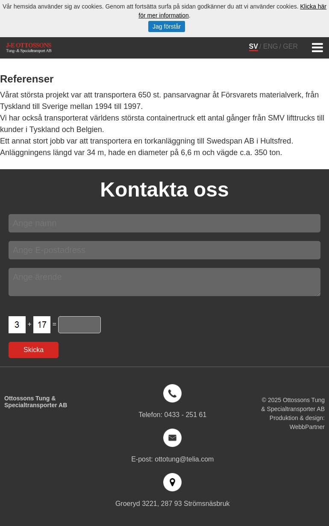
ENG (270, 46)
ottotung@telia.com (184, 459)
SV (253, 46)
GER (290, 46)
